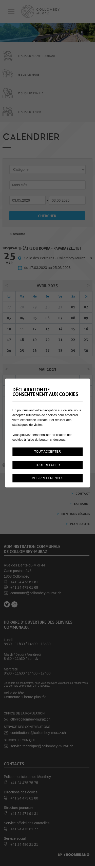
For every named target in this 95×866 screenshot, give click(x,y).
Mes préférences (47, 478)
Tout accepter (47, 451)
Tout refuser (47, 465)
